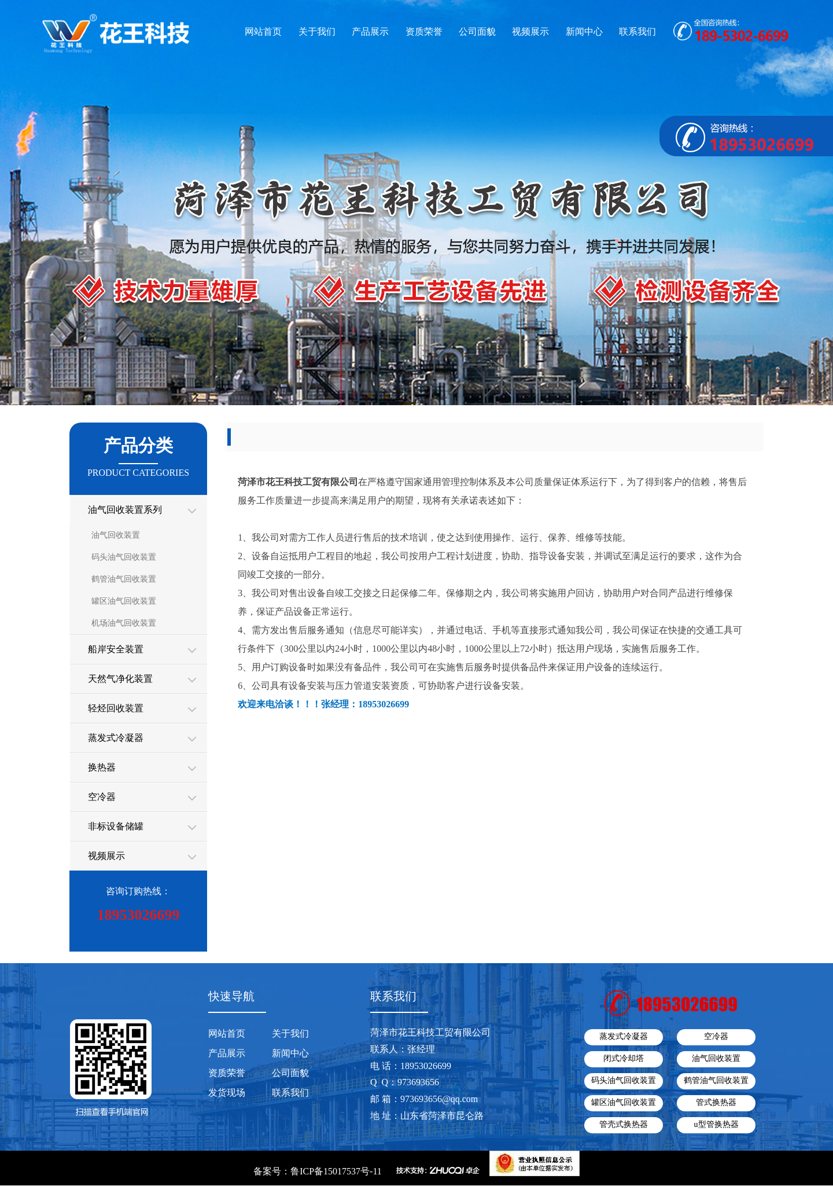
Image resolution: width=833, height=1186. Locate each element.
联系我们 (637, 31)
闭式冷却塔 (623, 1058)
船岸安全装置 (115, 649)
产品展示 (370, 31)
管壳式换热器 (623, 1124)
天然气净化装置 (120, 679)
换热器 (102, 767)
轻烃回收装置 (115, 708)
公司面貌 (477, 31)
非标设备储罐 (115, 826)
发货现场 (226, 1092)
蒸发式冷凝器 (115, 738)
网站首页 (263, 31)
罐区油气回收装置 (123, 601)
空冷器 (102, 797)
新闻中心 (584, 31)
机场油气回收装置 (123, 623)
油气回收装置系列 (125, 510)
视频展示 (530, 31)
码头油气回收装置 (123, 557)
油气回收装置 (115, 535)
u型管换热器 (716, 1124)
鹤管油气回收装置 (123, 579)
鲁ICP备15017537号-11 (336, 1171)
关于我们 (317, 31)
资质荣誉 (424, 31)
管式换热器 (716, 1102)
